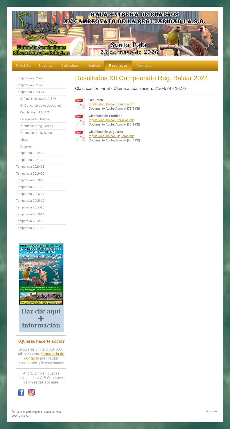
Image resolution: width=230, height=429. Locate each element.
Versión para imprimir (27, 412)
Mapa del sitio (52, 412)
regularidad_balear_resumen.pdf (111, 104)
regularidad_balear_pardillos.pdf (111, 120)
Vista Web (212, 411)
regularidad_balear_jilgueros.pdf (111, 136)
